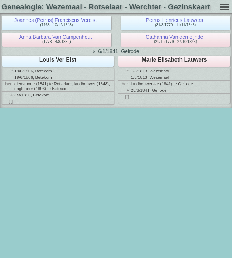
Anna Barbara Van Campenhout (55, 37)
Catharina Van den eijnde (174, 37)
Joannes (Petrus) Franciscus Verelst (55, 20)
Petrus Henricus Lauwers (174, 20)
